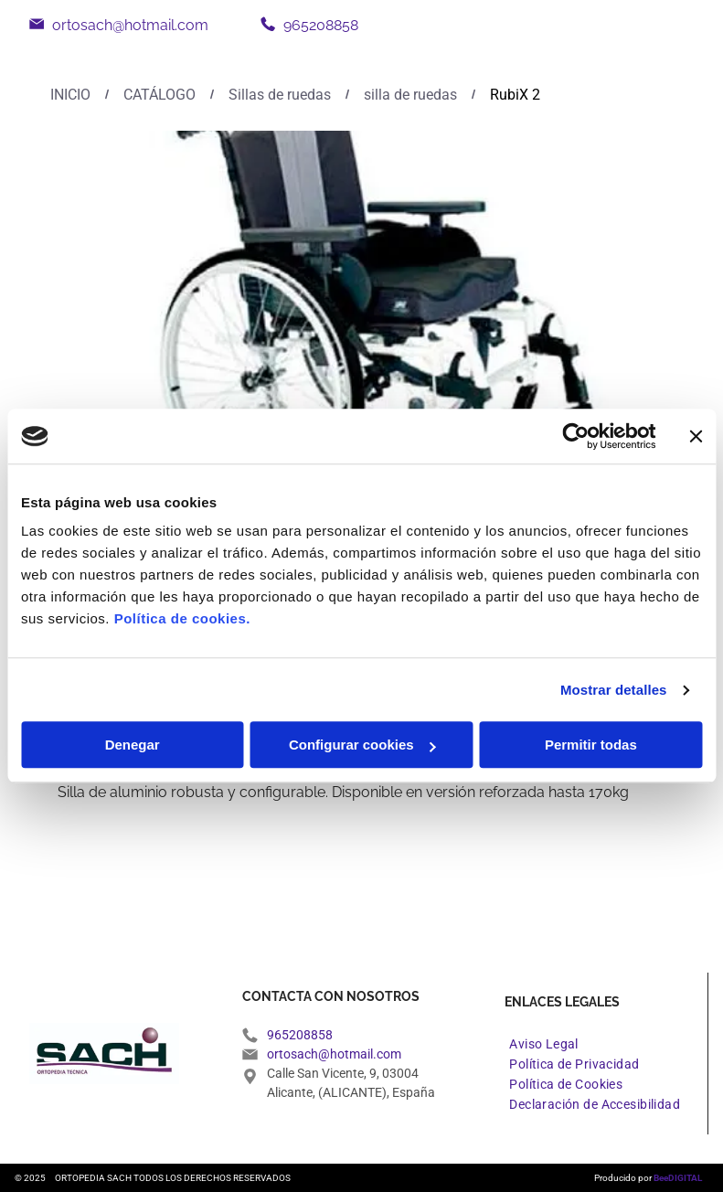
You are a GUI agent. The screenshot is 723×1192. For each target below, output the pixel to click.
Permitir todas (591, 745)
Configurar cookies (362, 745)
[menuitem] (543, 1044)
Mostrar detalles (613, 689)
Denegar (132, 745)
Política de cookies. (182, 619)
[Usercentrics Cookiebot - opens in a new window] (575, 436)
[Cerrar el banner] (695, 436)
